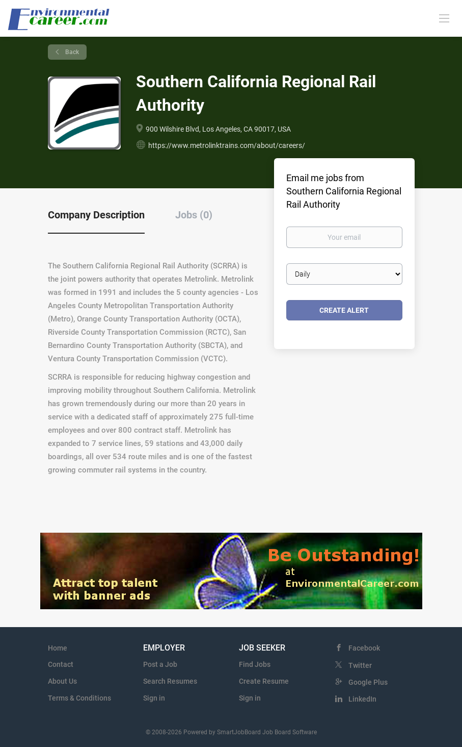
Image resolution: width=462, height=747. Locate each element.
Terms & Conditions (79, 698)
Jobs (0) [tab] (193, 215)
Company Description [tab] (96, 215)
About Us (62, 681)
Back (71, 52)
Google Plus (368, 682)
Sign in (154, 698)
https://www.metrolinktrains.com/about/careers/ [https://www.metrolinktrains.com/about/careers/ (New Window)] (226, 145)
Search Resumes (170, 681)
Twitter (360, 665)
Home (57, 648)
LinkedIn (362, 699)
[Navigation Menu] (444, 18)
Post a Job (160, 664)
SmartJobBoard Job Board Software (267, 732)
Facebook (364, 648)
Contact (60, 664)
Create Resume (264, 681)
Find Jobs (254, 664)
